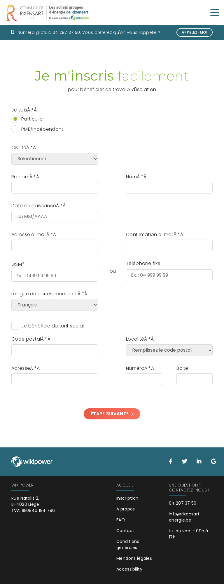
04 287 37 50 (66, 32)
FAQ (120, 520)
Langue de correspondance (44, 294)
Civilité (18, 147)
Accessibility (129, 569)
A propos (125, 509)
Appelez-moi (194, 32)
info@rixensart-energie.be (185, 517)
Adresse (20, 368)
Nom (131, 176)
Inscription (127, 498)
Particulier (32, 119)
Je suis (19, 110)
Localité (135, 339)
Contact (125, 531)
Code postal (26, 339)
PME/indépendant (42, 129)
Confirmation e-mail (150, 234)
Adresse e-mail (28, 234)
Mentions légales (134, 558)
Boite (182, 368)
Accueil (124, 485)
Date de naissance (33, 205)
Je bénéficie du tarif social (52, 325)
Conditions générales (127, 544)
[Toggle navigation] (214, 12)
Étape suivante (112, 414)
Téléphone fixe (143, 263)
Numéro (135, 368)
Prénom (20, 176)
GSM (16, 264)
